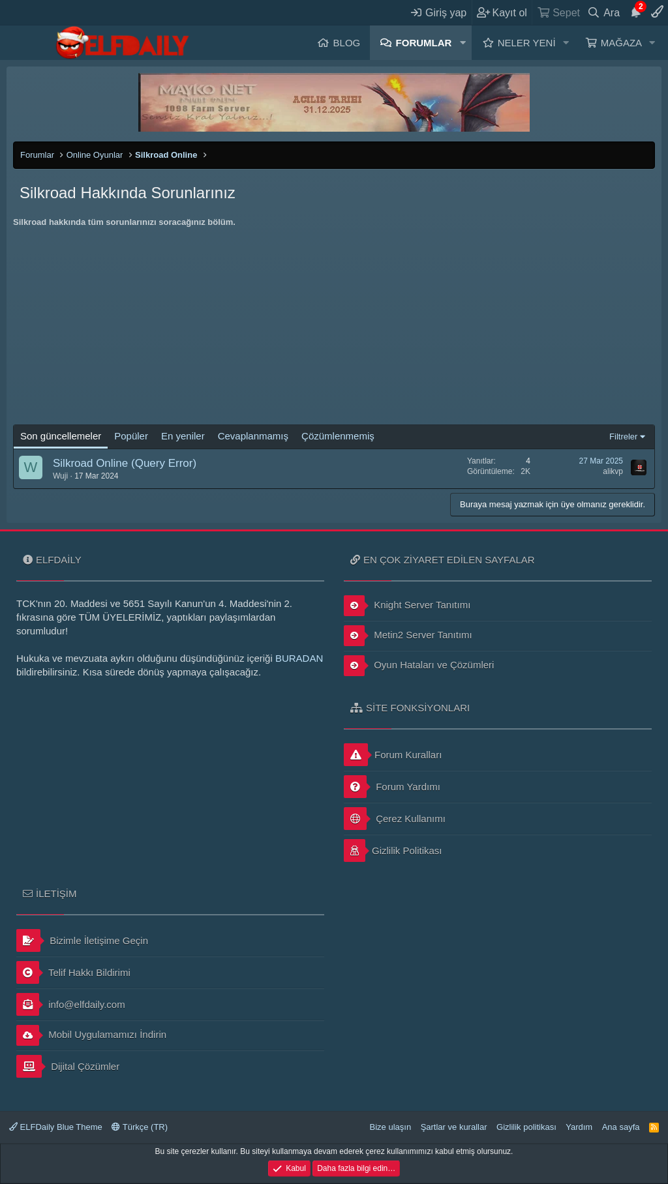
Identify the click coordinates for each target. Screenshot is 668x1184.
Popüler (131, 435)
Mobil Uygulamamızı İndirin (91, 1035)
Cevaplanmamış (253, 435)
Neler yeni (527, 42)
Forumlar (424, 42)
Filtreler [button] (623, 436)
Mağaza (621, 42)
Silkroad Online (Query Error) (124, 463)
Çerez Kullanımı (395, 818)
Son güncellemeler (60, 435)
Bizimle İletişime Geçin (82, 940)
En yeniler (183, 435)
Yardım (579, 1127)
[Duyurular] (635, 12)
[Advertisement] (334, 326)
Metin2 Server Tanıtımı (408, 635)
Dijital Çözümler (67, 1066)
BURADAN (299, 658)
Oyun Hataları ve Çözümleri (419, 665)
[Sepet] (558, 12)
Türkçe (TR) (140, 1127)
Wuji (60, 476)
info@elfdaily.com (70, 1004)
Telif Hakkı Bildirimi (73, 972)
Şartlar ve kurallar (454, 1127)
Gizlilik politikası (526, 1127)
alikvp (613, 471)
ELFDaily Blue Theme (55, 1127)
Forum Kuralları (393, 754)
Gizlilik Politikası (393, 850)
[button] (462, 42)
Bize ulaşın (391, 1127)
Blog (347, 42)
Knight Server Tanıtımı (407, 605)
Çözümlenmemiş (337, 435)
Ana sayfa (621, 1127)
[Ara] (604, 12)
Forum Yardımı (392, 786)
